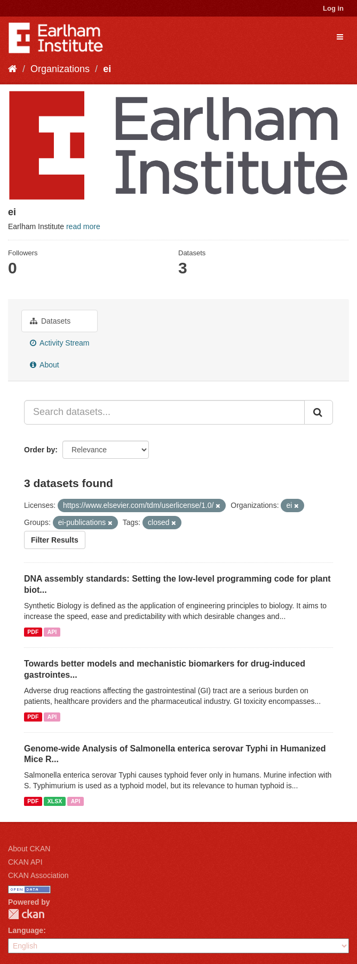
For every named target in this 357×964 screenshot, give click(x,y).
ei (107, 69)
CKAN (26, 914)
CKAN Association (38, 875)
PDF (32, 632)
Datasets (50, 321)
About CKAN (29, 848)
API (52, 632)
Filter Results (54, 540)
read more (83, 226)
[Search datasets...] (164, 412)
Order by (39, 449)
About (44, 364)
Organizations (60, 69)
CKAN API (25, 862)
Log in (333, 8)
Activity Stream (59, 343)
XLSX (54, 801)
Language (25, 930)
